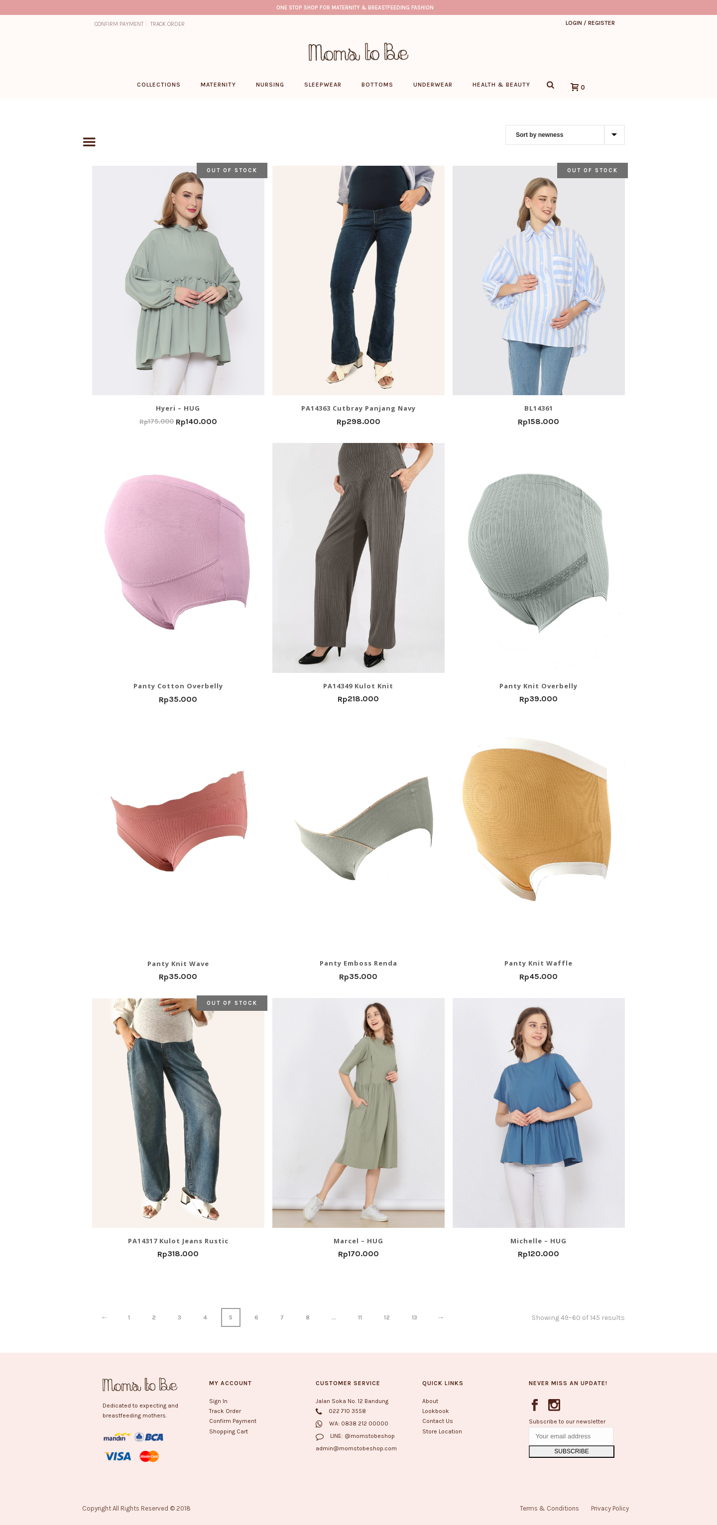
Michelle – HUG (538, 1240)
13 (414, 1317)
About (430, 1401)
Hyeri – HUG (178, 408)
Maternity (218, 84)
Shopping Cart (228, 1431)
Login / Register (590, 22)
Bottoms (377, 84)
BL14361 (538, 408)
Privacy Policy (610, 1508)
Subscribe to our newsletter (567, 1421)
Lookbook (435, 1411)
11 (360, 1317)
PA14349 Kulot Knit (358, 685)
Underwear (433, 84)
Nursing (270, 84)
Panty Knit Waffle (538, 963)
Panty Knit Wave (178, 963)
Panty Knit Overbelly (538, 685)
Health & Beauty (501, 84)
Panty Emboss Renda (358, 963)
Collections (159, 84)
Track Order (225, 1411)
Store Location (442, 1431)
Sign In (218, 1401)
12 (387, 1317)
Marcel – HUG (358, 1240)
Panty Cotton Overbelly (178, 685)
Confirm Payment (232, 1421)
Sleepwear (323, 84)
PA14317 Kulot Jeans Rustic (178, 1240)
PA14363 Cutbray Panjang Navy (358, 408)
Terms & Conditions (549, 1508)
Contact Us (437, 1421)
